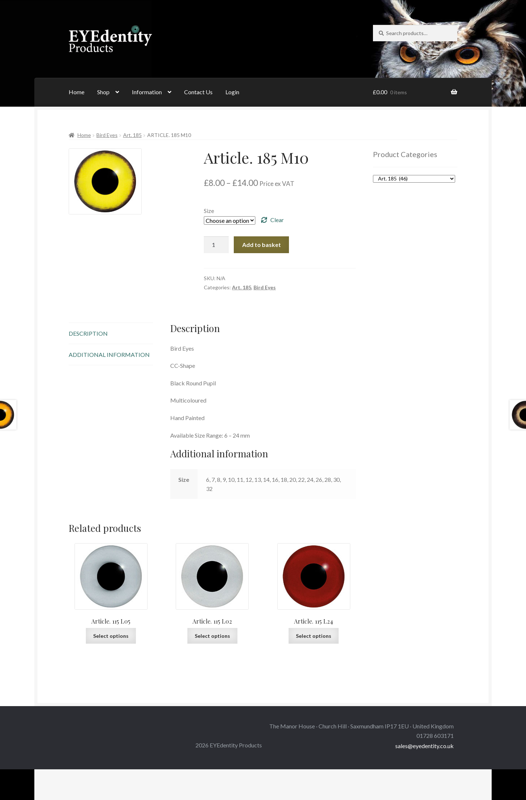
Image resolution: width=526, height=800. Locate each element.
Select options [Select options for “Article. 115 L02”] (212, 636)
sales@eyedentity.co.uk (424, 745)
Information (147, 91)
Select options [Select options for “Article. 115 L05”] (111, 636)
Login (232, 91)
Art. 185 (132, 135)
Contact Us (198, 91)
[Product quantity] (216, 244)
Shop (103, 91)
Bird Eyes (107, 135)
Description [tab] (88, 333)
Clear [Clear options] (277, 219)
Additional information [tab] (109, 354)
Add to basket (261, 244)
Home (76, 91)
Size (209, 210)
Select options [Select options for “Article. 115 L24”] (313, 636)
